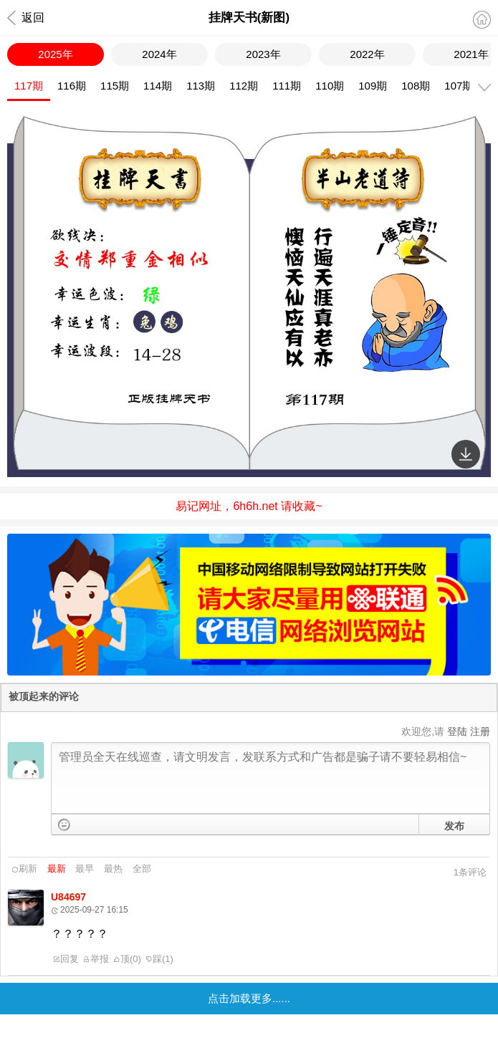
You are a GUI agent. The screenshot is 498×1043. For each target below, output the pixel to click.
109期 (372, 86)
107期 (458, 86)
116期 (71, 86)
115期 (114, 86)
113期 (200, 86)
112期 (243, 86)
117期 (28, 86)
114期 (157, 86)
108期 (415, 86)
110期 (329, 86)
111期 (286, 86)
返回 (25, 18)
